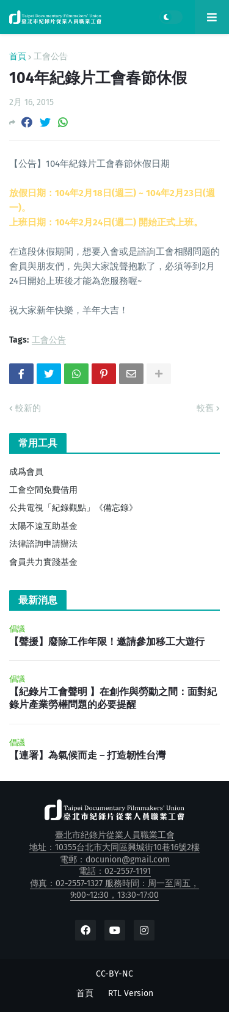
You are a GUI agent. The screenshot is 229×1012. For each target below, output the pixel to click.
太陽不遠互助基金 (43, 526)
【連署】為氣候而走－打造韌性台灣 (87, 755)
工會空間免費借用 (43, 490)
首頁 (17, 57)
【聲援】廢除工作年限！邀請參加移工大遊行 (107, 641)
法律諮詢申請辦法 (43, 544)
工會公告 (51, 57)
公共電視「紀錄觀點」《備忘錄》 (73, 508)
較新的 (28, 408)
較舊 (205, 408)
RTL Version (130, 993)
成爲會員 (26, 472)
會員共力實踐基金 (43, 562)
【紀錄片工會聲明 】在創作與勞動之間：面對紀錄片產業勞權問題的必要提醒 (113, 698)
